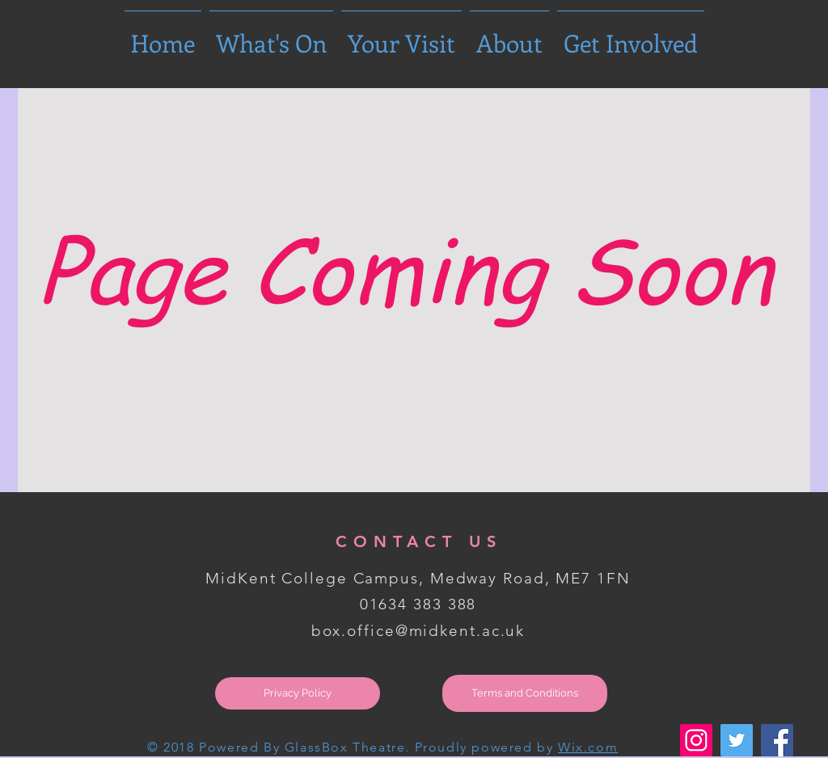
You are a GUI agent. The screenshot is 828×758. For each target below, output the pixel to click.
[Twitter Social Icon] (736, 740)
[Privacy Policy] (297, 693)
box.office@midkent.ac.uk (418, 630)
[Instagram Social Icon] (696, 740)
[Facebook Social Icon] (777, 740)
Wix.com (588, 747)
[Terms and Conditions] (524, 693)
